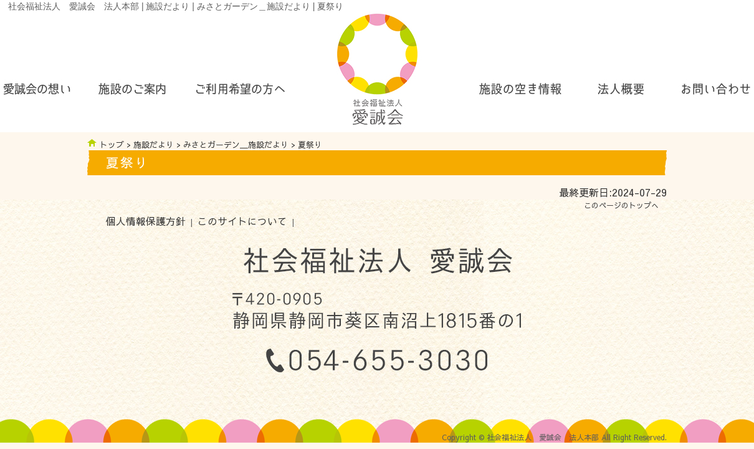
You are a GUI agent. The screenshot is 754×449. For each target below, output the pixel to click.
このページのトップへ (621, 205)
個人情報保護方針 (146, 221)
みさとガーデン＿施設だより (236, 144)
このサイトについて (242, 221)
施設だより (153, 144)
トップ (112, 144)
